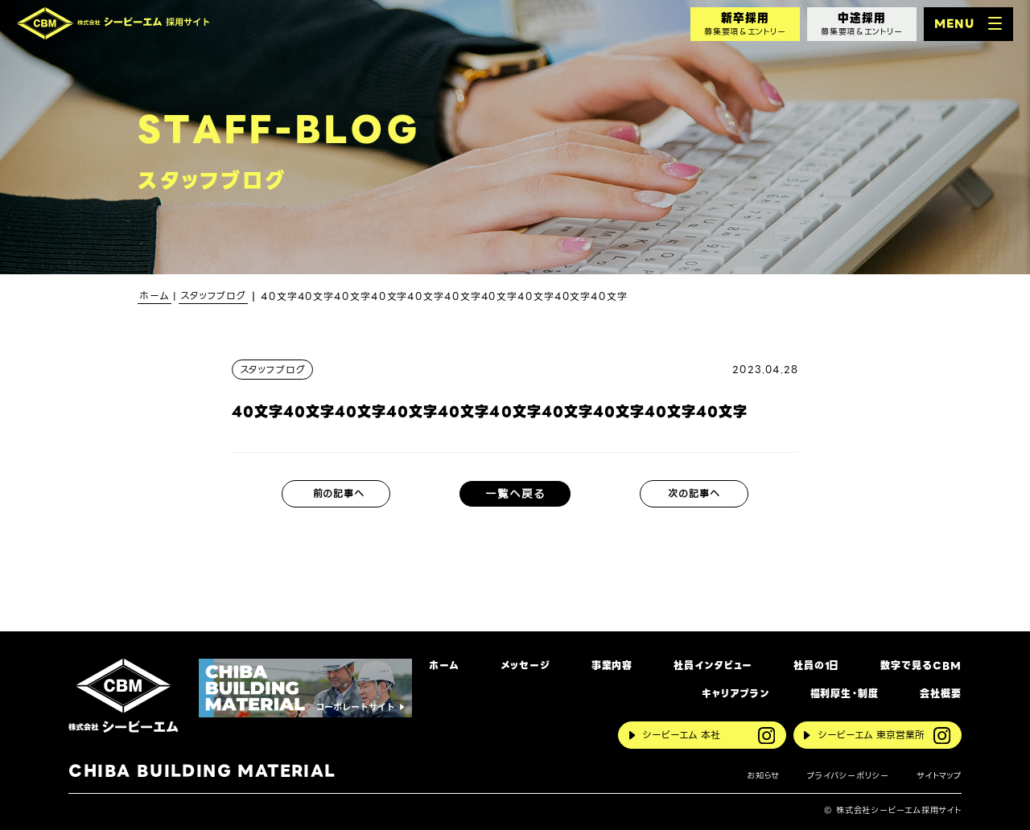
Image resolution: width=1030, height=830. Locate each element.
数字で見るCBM (920, 666)
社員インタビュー (713, 666)
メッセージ (525, 666)
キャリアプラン (735, 694)
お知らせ (763, 776)
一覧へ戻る (515, 494)
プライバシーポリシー (848, 776)
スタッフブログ (273, 369)
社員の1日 (816, 666)
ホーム (444, 666)
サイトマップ (939, 776)
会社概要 (941, 694)
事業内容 (612, 666)
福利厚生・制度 (844, 694)
